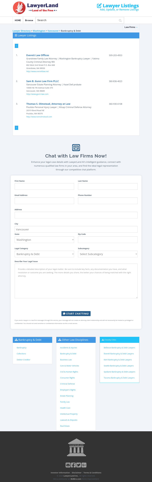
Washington (39, 30)
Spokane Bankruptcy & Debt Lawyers (119, 371)
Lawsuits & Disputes (68, 420)
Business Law (66, 359)
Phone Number (85, 195)
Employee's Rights (68, 390)
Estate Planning (66, 396)
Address (18, 209)
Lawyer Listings (118, 5)
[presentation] (76, 305)
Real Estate (65, 426)
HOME (18, 20)
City (16, 224)
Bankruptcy (21, 347)
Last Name (83, 181)
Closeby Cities (110, 340)
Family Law (65, 402)
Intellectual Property (69, 414)
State (17, 234)
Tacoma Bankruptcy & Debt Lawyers (119, 378)
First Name (20, 181)
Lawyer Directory (22, 30)
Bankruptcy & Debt (29, 340)
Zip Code (82, 234)
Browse (29, 20)
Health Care (65, 408)
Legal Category (21, 248)
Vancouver (53, 30)
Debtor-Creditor (23, 359)
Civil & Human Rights (69, 371)
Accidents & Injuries (68, 347)
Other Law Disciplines (75, 340)
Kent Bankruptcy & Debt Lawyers (118, 359)
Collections (21, 353)
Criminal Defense (67, 384)
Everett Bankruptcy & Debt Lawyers (119, 353)
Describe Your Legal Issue (26, 261)
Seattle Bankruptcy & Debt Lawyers (119, 365)
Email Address (21, 195)
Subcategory (83, 248)
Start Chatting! (76, 313)
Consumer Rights (67, 378)
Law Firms (131, 27)
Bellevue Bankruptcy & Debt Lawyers (119, 347)
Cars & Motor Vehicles (69, 365)
